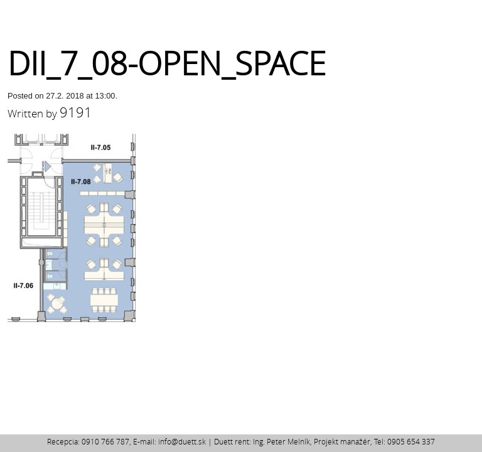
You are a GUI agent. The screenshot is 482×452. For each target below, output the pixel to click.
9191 (76, 112)
